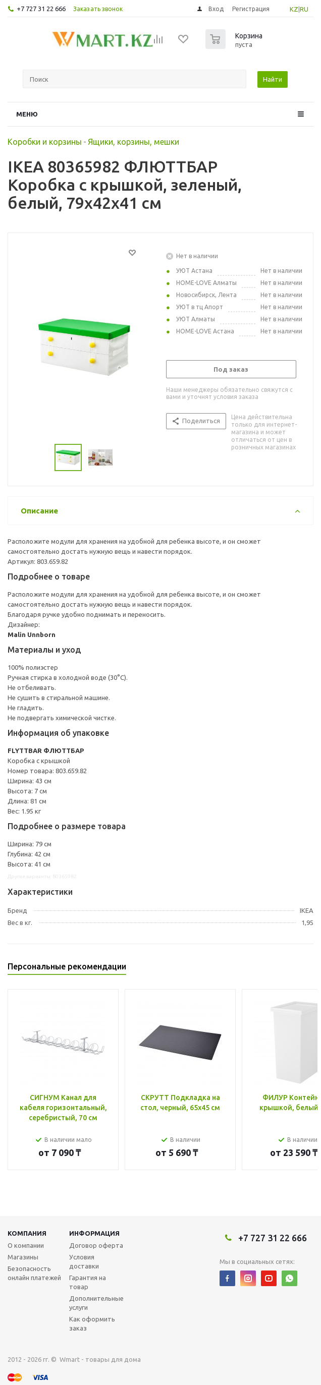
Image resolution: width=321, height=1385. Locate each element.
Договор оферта (96, 1245)
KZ (294, 9)
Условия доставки (84, 1261)
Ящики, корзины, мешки (133, 141)
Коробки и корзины (45, 141)
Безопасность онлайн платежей (34, 1273)
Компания (27, 1233)
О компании (26, 1245)
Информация (94, 1233)
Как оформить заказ (92, 1323)
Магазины (23, 1256)
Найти (272, 79)
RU (304, 9)
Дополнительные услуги (96, 1303)
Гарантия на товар (87, 1282)
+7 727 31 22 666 (41, 8)
